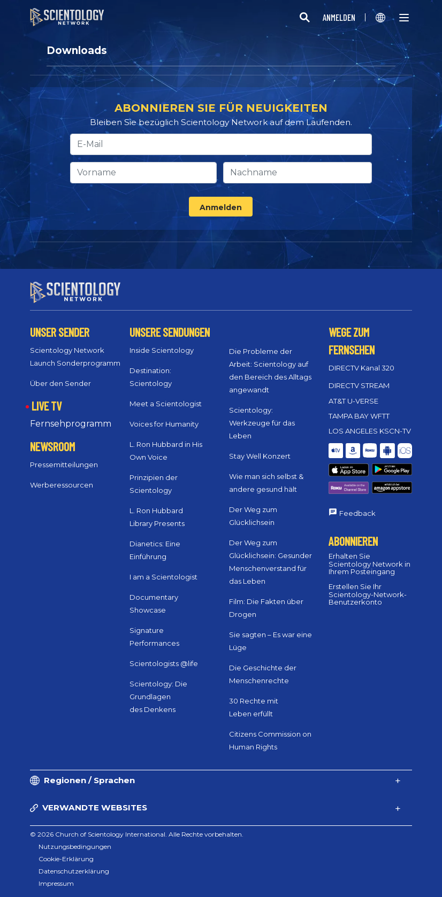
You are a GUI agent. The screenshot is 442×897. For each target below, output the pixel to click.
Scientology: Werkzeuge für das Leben (262, 423)
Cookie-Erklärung (66, 859)
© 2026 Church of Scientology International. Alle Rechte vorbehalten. (136, 834)
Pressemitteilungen (64, 464)
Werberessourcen (61, 485)
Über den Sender (60, 383)
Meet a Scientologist (165, 403)
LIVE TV (47, 406)
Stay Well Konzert (260, 456)
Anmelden (221, 207)
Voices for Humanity (164, 424)
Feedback (357, 513)
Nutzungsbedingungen (75, 846)
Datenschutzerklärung (74, 871)
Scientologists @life (163, 663)
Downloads (77, 50)
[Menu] (404, 18)
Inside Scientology (161, 350)
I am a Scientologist (163, 577)
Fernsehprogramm (70, 424)
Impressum (56, 883)
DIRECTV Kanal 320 (361, 368)
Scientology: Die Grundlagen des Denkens (158, 696)
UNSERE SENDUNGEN (169, 332)
